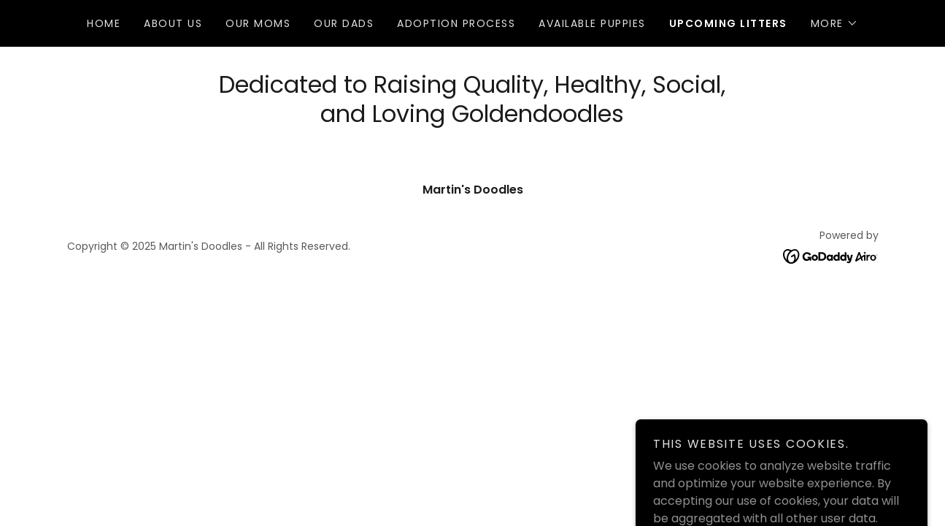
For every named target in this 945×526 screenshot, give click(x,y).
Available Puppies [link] (592, 23)
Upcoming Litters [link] (728, 23)
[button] (834, 23)
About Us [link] (173, 23)
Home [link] (103, 23)
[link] (831, 255)
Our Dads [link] (344, 23)
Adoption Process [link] (456, 23)
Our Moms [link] (257, 23)
